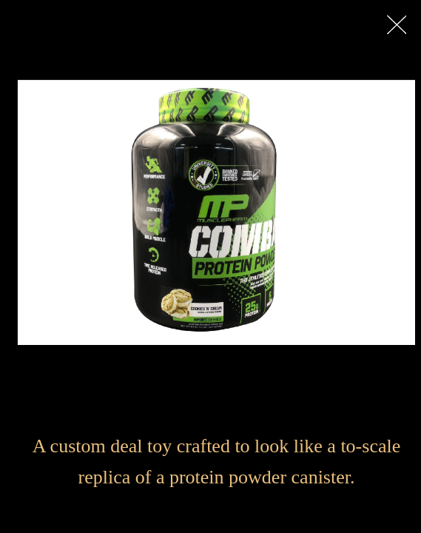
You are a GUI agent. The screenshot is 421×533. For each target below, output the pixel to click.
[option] (216, 212)
